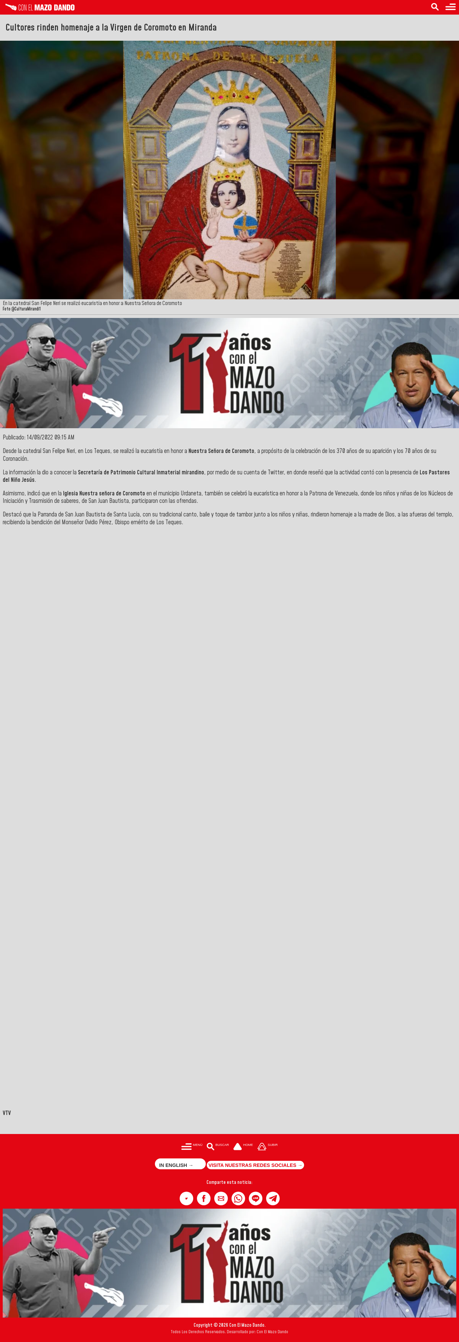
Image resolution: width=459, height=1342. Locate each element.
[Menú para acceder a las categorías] (450, 7)
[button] (186, 1198)
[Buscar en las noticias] (435, 7)
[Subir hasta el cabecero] (267, 1147)
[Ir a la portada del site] (243, 1147)
